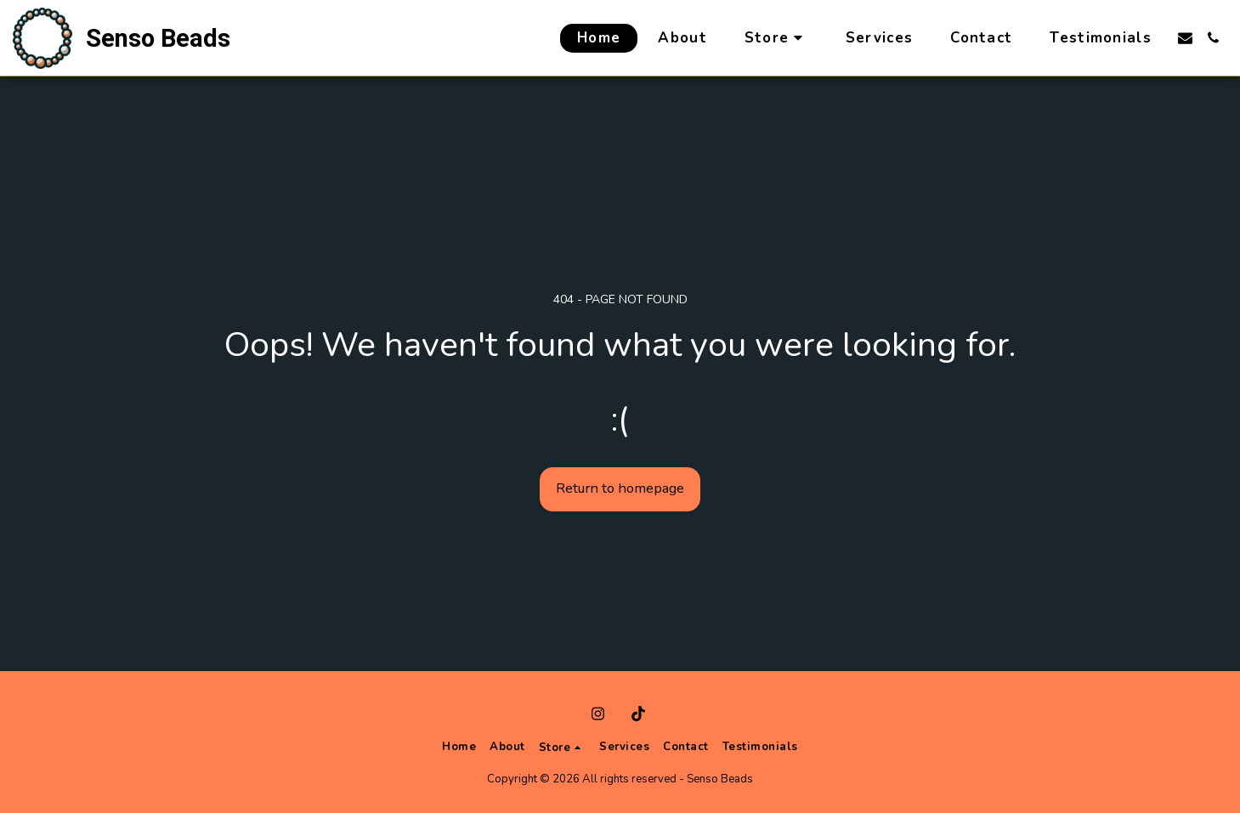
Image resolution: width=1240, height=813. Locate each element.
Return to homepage (620, 488)
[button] (1185, 38)
